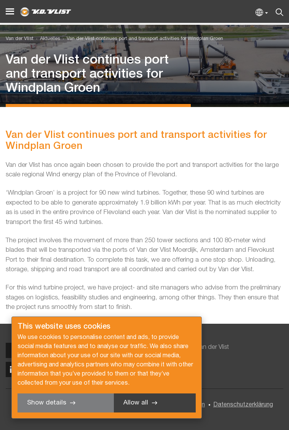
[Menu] (10, 11)
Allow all (135, 403)
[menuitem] (47, 39)
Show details (46, 403)
